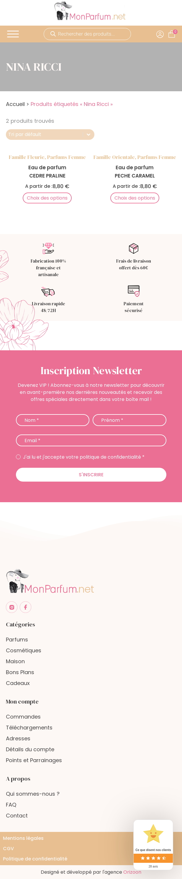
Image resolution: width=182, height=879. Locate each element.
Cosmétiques (23, 650)
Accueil (15, 104)
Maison (15, 661)
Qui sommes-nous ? (33, 793)
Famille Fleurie (27, 157)
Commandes (23, 716)
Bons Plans (20, 672)
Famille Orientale (114, 157)
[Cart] (175, 31)
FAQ (11, 804)
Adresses (18, 738)
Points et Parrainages (34, 760)
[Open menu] (13, 34)
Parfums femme (66, 157)
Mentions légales (23, 838)
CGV (8, 848)
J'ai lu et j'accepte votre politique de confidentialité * (80, 457)
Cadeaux (18, 683)
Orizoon (132, 872)
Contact (17, 815)
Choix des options (47, 198)
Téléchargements (29, 727)
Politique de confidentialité (35, 858)
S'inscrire (91, 474)
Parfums (17, 639)
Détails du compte (30, 749)
